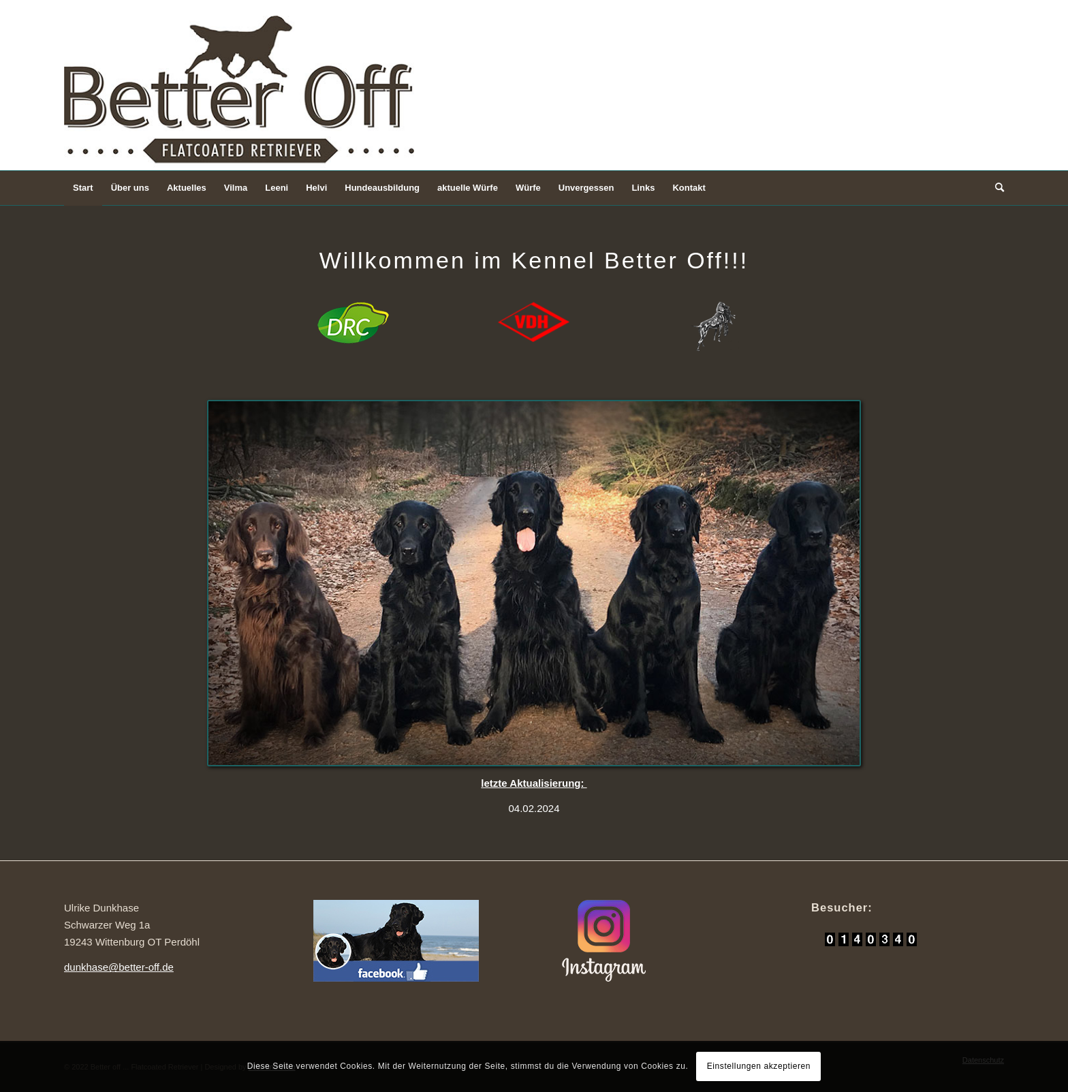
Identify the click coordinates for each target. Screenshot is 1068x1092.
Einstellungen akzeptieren (759, 1066)
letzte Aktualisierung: (533, 783)
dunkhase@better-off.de (119, 967)
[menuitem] (83, 188)
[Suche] (995, 188)
